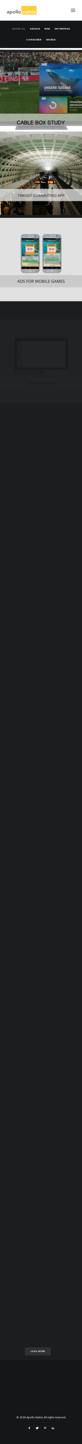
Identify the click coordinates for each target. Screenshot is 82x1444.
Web (47, 28)
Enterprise (62, 28)
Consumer (33, 39)
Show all (18, 28)
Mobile (51, 39)
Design (35, 28)
